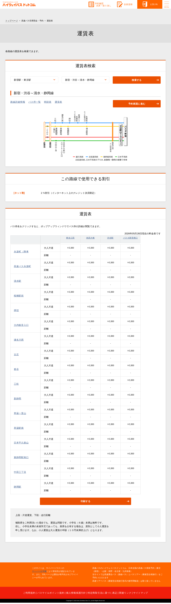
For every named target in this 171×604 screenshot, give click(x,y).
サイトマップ (140, 592)
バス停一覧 (34, 102)
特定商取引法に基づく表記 (102, 592)
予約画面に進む (136, 104)
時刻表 (47, 102)
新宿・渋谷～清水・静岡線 (80, 80)
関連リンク (125, 592)
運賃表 (58, 102)
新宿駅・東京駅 (22, 80)
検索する (137, 80)
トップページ (11, 21)
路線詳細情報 (17, 102)
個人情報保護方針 (76, 592)
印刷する (86, 501)
